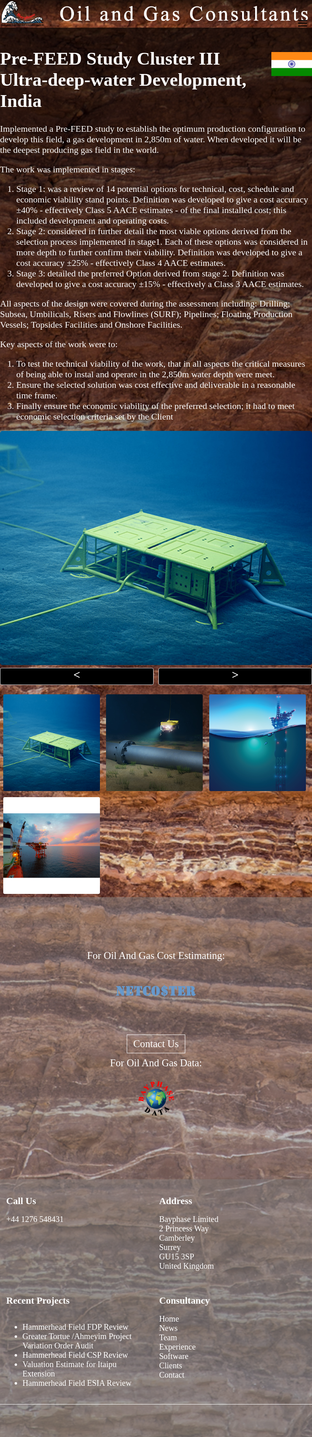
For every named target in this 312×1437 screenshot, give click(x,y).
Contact (171, 1374)
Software (173, 1356)
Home (169, 1318)
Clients (170, 1365)
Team (168, 1337)
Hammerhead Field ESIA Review (76, 1382)
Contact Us (156, 1043)
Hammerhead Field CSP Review (75, 1354)
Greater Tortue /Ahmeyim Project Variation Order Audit (77, 1341)
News (168, 1328)
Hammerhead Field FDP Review (75, 1326)
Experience (177, 1346)
